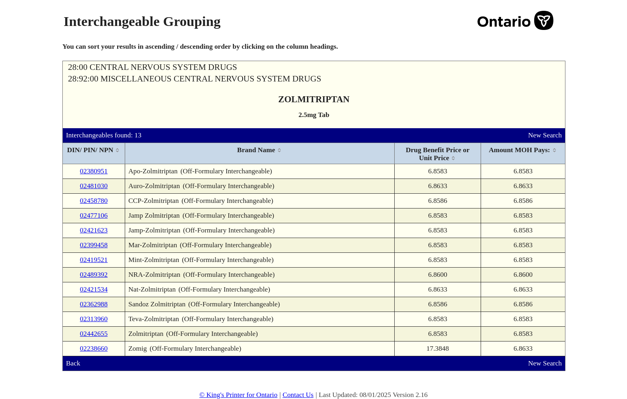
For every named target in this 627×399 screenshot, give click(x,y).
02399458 (94, 245)
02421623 (94, 230)
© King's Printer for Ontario (238, 395)
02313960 (94, 319)
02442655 (94, 333)
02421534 (94, 289)
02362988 (94, 304)
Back (73, 363)
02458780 (94, 200)
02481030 (94, 186)
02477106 (94, 215)
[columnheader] (94, 153)
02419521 (94, 260)
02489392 (94, 274)
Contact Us (298, 395)
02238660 (94, 348)
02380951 (94, 171)
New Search (545, 135)
